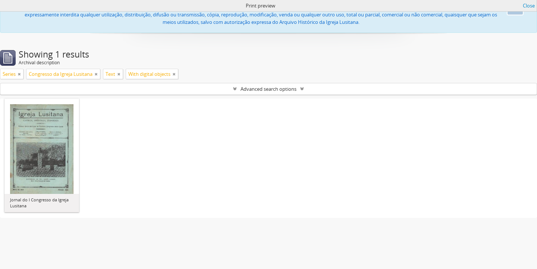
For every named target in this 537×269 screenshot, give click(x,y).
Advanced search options (268, 89)
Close (529, 5)
